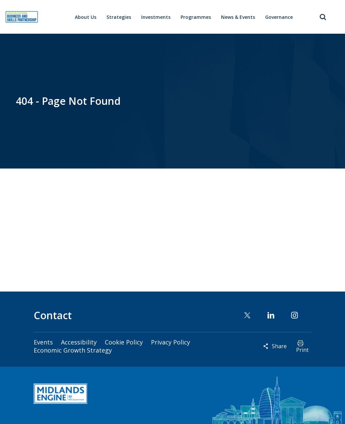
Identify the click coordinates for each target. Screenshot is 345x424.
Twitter (247, 315)
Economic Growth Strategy (73, 350)
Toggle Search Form (323, 17)
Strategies (118, 17)
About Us (85, 17)
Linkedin (271, 315)
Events (43, 342)
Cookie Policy (124, 342)
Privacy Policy (170, 342)
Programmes (196, 17)
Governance (279, 17)
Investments (155, 17)
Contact (53, 315)
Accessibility (79, 342)
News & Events (238, 17)
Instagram (294, 315)
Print (302, 350)
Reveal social (266, 346)
